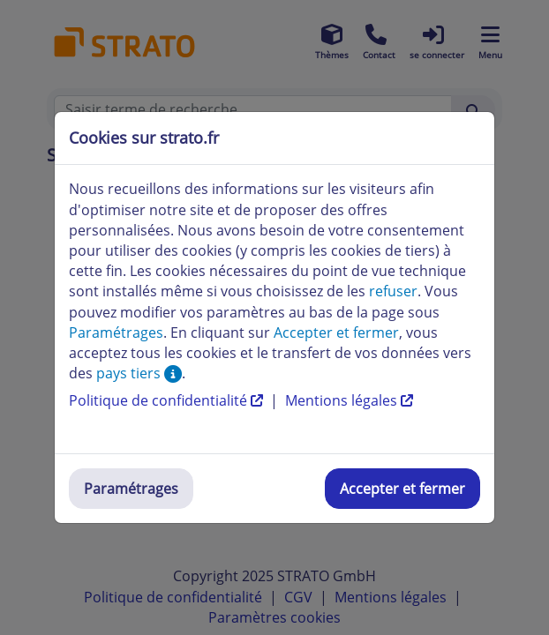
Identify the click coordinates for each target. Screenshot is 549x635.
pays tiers (139, 373)
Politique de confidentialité (168, 400)
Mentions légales (349, 400)
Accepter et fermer (402, 488)
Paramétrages (131, 488)
